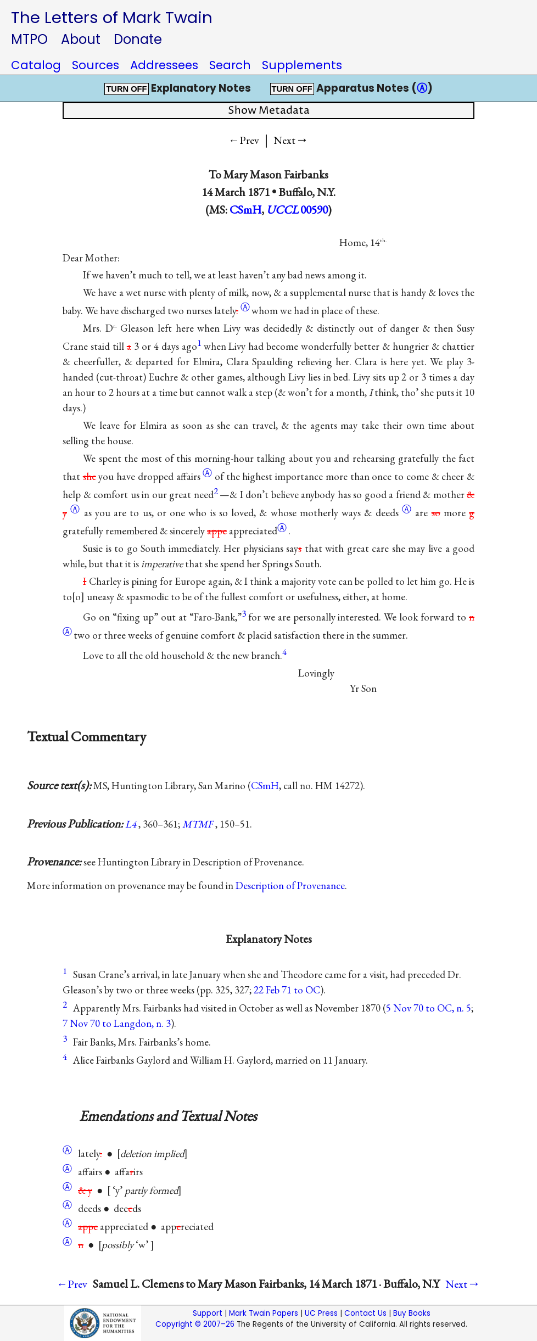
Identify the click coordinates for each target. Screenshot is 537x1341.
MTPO (29, 39)
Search (230, 65)
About (80, 39)
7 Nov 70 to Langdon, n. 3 (117, 1023)
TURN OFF (126, 89)
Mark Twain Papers (263, 1313)
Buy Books (411, 1313)
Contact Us (365, 1313)
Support (207, 1313)
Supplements (302, 65)
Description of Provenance (290, 885)
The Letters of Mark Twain (111, 17)
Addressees (164, 65)
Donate (138, 39)
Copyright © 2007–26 (194, 1324)
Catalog (36, 65)
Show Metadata (269, 111)
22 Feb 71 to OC (287, 990)
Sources (95, 65)
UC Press (321, 1313)
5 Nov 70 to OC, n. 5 (428, 1008)
